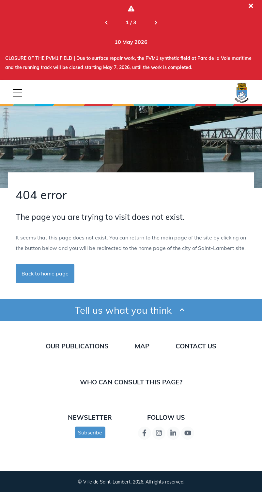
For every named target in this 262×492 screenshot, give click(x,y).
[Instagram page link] (158, 433)
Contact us (196, 346)
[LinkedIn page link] (173, 433)
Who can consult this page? (131, 382)
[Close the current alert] (250, 6)
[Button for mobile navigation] (17, 93)
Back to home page (45, 273)
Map (142, 346)
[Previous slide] (106, 22)
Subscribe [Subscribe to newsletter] (90, 432)
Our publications (77, 346)
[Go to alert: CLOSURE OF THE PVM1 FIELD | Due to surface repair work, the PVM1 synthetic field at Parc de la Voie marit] (131, 42)
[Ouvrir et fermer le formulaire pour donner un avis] (182, 310)
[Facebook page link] (144, 433)
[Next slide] (155, 22)
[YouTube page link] (187, 433)
